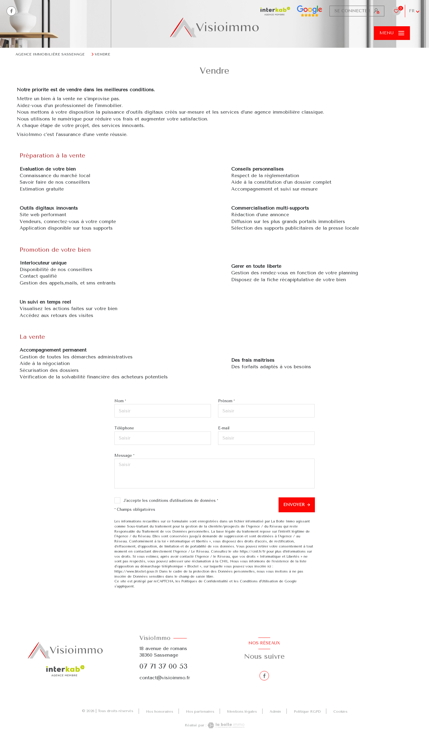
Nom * (120, 401)
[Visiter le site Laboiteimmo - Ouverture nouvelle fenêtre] (225, 725)
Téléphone (124, 428)
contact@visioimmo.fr (164, 677)
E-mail (223, 428)
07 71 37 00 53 (163, 666)
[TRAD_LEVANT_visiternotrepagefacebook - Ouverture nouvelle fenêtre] (11, 11)
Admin (275, 711)
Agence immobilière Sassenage (50, 54)
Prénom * (226, 401)
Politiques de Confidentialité (204, 581)
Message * (124, 455)
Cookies (340, 712)
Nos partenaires (200, 711)
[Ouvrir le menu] (392, 33)
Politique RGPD (307, 711)
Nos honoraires (159, 711)
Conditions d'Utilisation (259, 581)
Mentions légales (242, 711)
